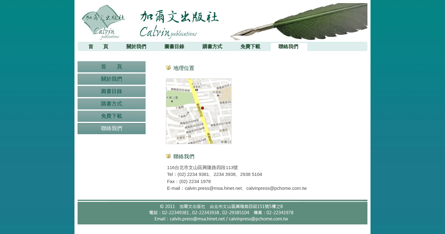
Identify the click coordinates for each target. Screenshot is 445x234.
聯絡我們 (111, 128)
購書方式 (111, 104)
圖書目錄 (111, 91)
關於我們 (111, 79)
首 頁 (111, 67)
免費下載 (111, 116)
